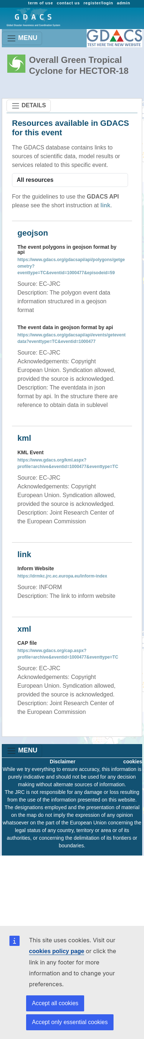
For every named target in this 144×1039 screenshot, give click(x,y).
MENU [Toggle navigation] (22, 38)
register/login (98, 3)
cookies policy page (56, 951)
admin (123, 3)
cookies (132, 761)
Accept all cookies (55, 1003)
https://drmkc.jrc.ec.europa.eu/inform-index (62, 576)
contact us (68, 3)
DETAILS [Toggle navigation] (28, 105)
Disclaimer (62, 761)
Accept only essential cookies (70, 1022)
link (105, 205)
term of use (40, 3)
